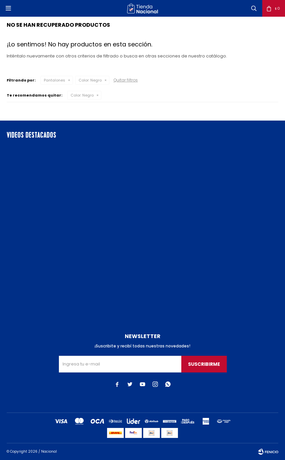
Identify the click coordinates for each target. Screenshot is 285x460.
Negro (90, 80)
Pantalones (54, 80)
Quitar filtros (125, 80)
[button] (254, 8)
